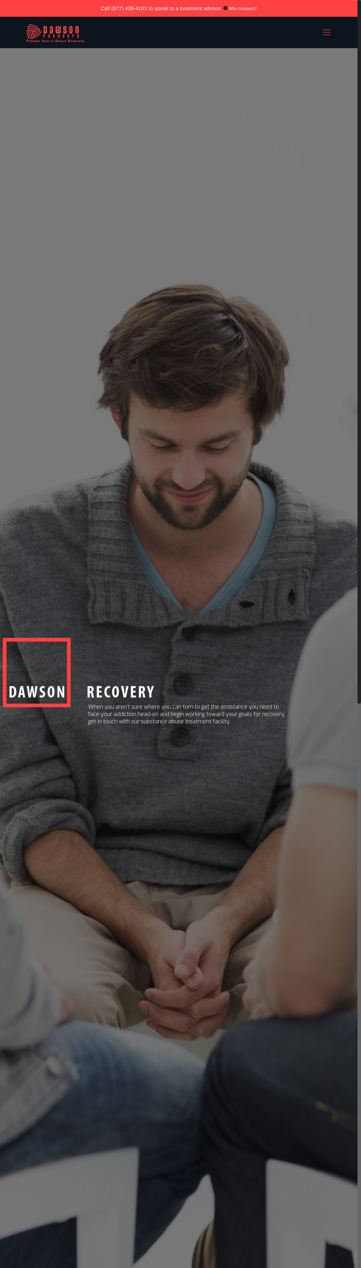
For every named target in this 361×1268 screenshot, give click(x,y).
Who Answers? (243, 8)
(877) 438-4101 (129, 8)
